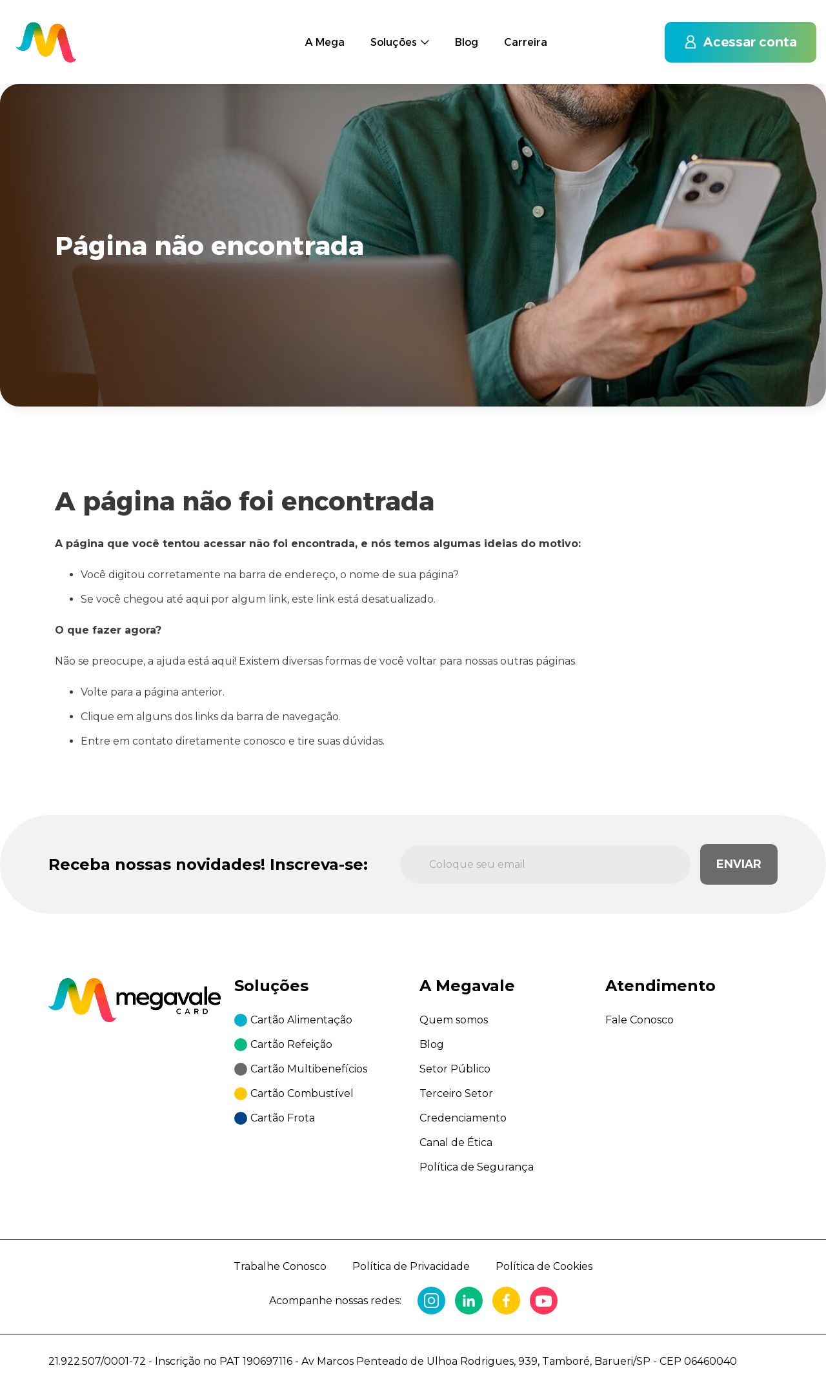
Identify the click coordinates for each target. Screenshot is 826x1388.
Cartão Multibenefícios (308, 1069)
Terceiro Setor (456, 1093)
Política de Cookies (544, 1266)
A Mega (325, 35)
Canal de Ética (455, 1142)
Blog (466, 29)
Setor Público (454, 1069)
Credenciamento (463, 1118)
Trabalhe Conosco (280, 1266)
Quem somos (453, 1020)
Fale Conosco (639, 1020)
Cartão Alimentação (301, 1020)
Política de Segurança (476, 1167)
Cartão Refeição (291, 1044)
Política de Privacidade (411, 1266)
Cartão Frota (282, 1118)
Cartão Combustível (302, 1093)
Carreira (525, 27)
